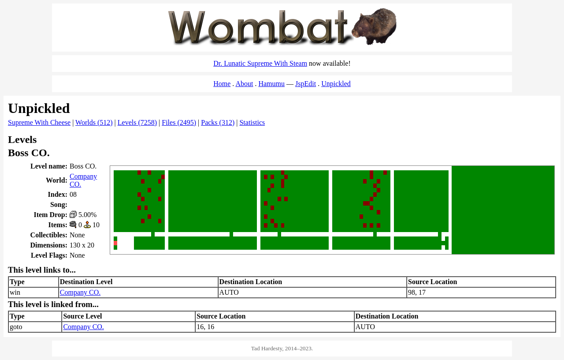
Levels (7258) (137, 122)
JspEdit (305, 83)
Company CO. (80, 292)
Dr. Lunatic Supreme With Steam (260, 63)
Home (221, 83)
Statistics (252, 122)
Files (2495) (179, 122)
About (244, 83)
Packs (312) (217, 122)
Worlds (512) (93, 122)
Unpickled (336, 83)
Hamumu (271, 83)
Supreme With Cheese (39, 122)
